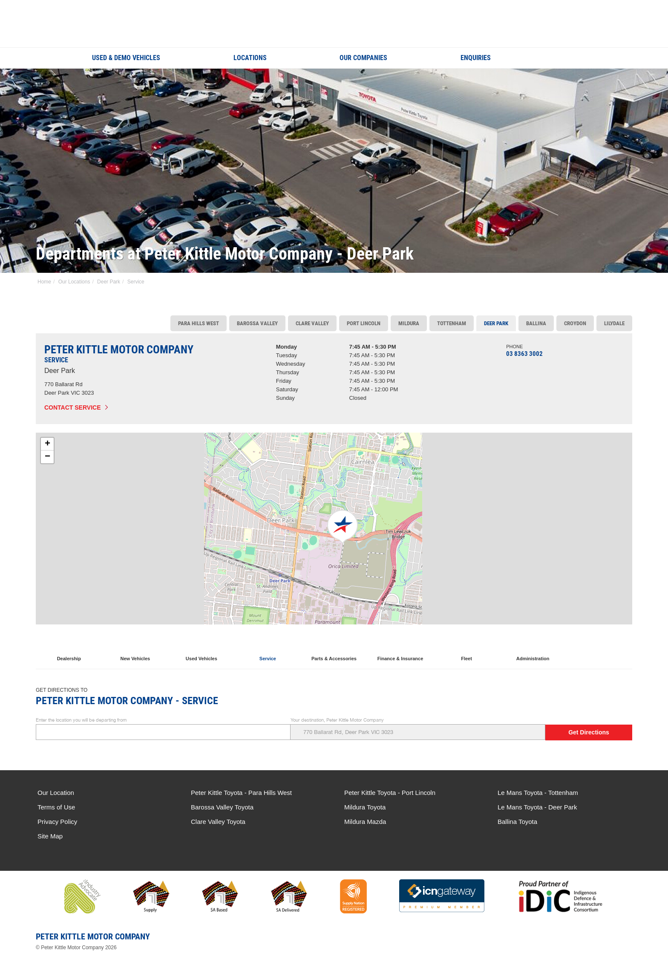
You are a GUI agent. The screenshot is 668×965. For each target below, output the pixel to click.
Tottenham (451, 323)
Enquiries (476, 58)
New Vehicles (135, 647)
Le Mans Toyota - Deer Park (537, 807)
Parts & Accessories (334, 647)
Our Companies (363, 58)
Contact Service (72, 407)
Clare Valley (312, 323)
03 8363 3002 (524, 354)
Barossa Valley (257, 323)
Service (135, 282)
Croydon (575, 323)
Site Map (50, 836)
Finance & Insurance (400, 647)
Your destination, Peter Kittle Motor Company (418, 728)
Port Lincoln (363, 323)
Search (570, 58)
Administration (533, 647)
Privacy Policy (57, 821)
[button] (342, 527)
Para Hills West (198, 323)
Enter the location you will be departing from (163, 728)
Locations (250, 58)
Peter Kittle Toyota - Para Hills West (241, 792)
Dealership (69, 647)
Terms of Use (56, 807)
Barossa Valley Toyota (222, 807)
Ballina (536, 323)
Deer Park (108, 282)
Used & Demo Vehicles (126, 58)
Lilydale (614, 323)
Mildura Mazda (365, 821)
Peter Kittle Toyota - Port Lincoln (389, 792)
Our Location (55, 792)
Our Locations (74, 282)
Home (44, 282)
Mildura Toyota (365, 807)
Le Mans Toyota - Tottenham (538, 792)
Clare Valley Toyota (218, 821)
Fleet (466, 647)
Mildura (408, 323)
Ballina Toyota (517, 821)
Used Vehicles (201, 647)
